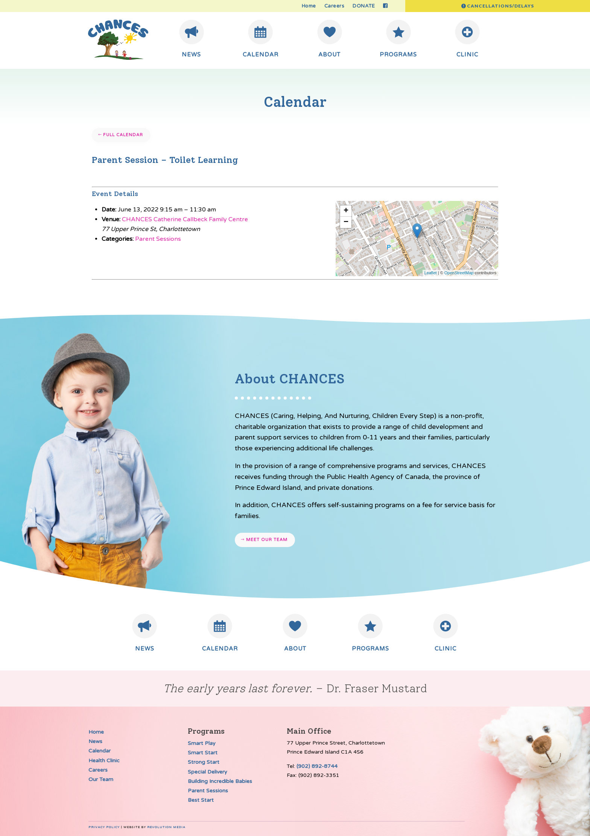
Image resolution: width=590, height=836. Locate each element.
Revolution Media (166, 827)
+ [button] (346, 211)
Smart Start (202, 752)
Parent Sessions (158, 239)
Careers (334, 6)
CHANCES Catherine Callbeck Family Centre (185, 219)
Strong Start (203, 762)
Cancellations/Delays (500, 6)
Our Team (100, 779)
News (95, 741)
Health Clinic (104, 760)
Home (309, 6)
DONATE (364, 6)
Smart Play (202, 743)
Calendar (99, 751)
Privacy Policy (104, 827)
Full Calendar (123, 134)
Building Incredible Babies (220, 781)
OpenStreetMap (459, 273)
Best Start (201, 800)
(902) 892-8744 (317, 766)
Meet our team (266, 539)
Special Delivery (207, 772)
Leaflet (430, 273)
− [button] (346, 222)
